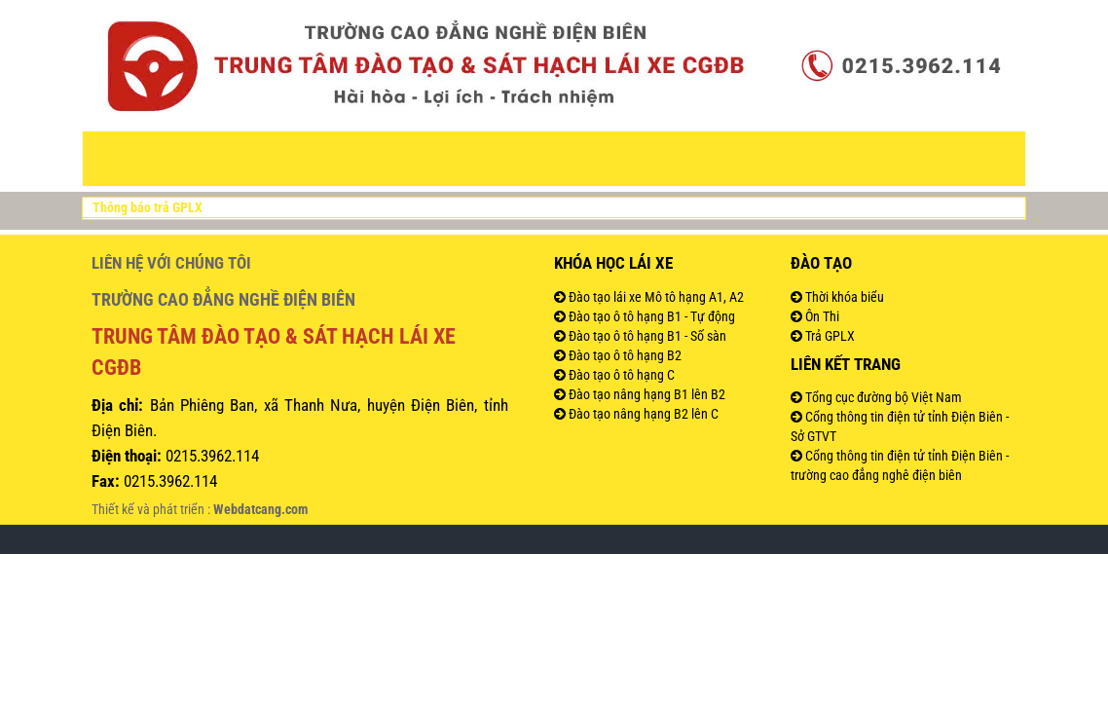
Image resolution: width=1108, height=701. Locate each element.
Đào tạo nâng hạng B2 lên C (642, 414)
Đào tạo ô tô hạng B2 (624, 355)
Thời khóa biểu (843, 297)
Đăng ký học (738, 158)
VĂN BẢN (338, 158)
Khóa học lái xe (613, 263)
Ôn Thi (820, 316)
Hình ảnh (831, 158)
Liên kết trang (846, 364)
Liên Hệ (904, 158)
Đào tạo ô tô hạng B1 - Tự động (650, 316)
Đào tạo (643, 158)
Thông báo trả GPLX (147, 207)
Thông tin (429, 158)
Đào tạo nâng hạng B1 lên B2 (645, 394)
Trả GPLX (828, 336)
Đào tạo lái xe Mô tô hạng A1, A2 (655, 297)
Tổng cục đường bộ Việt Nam (882, 397)
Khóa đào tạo (539, 158)
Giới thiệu (252, 158)
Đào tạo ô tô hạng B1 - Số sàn (646, 336)
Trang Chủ (163, 158)
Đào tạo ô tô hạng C (620, 375)
